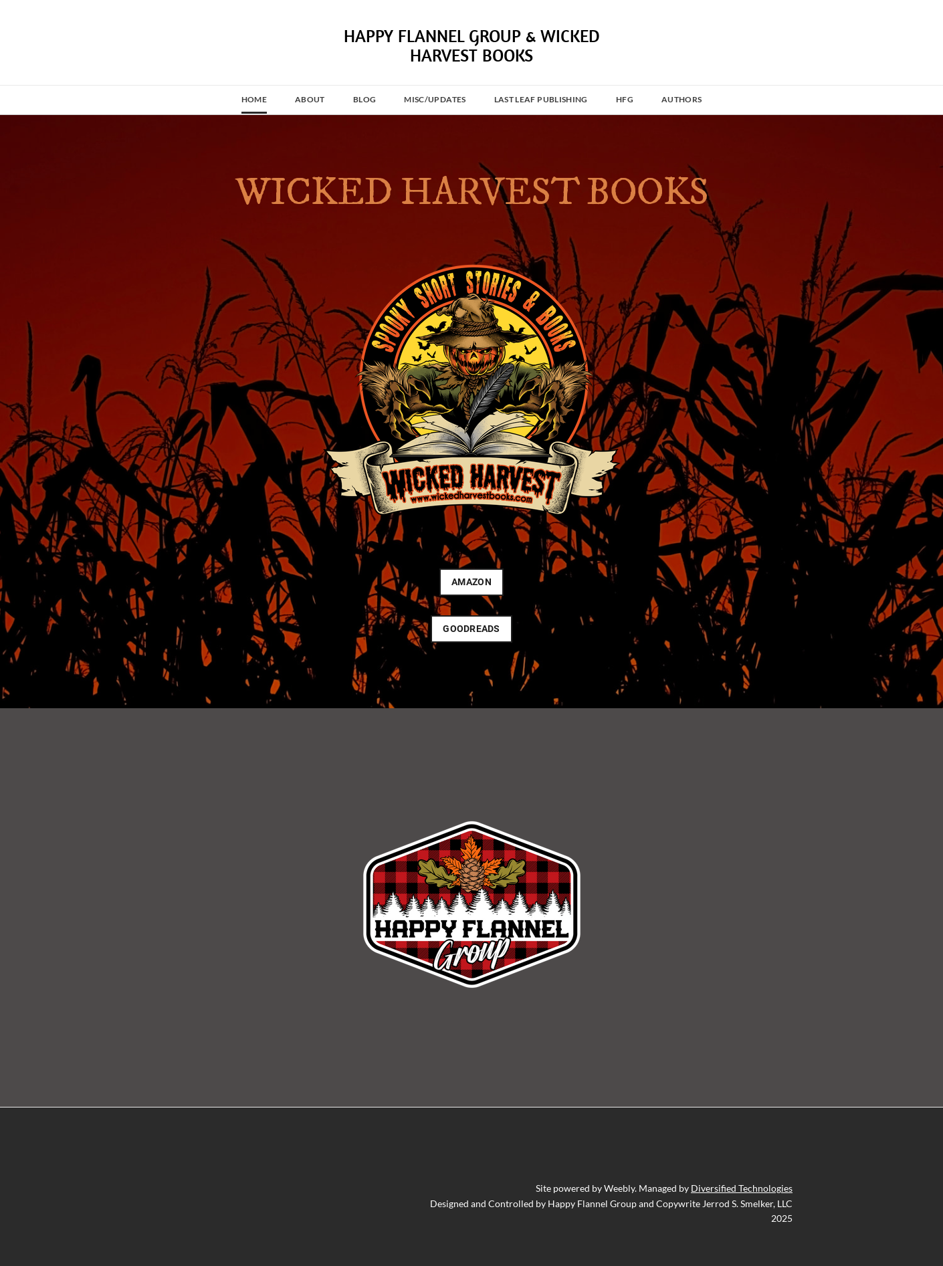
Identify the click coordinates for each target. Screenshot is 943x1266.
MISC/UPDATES (434, 99)
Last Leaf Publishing (541, 99)
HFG (624, 99)
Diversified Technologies (742, 1188)
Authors (681, 99)
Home (254, 99)
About (310, 99)
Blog (364, 99)
